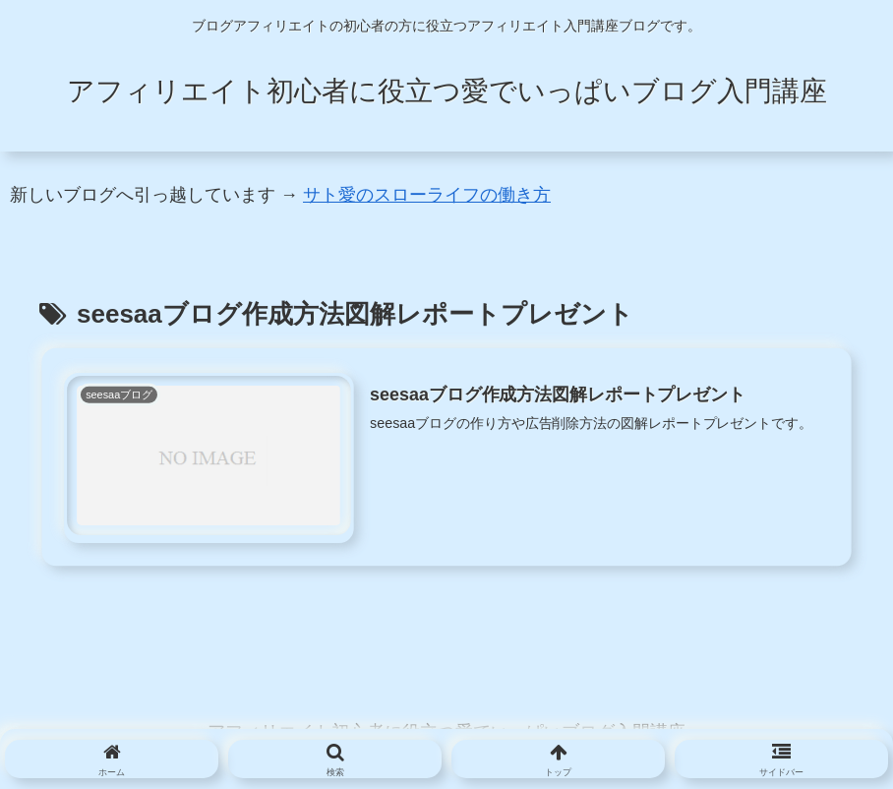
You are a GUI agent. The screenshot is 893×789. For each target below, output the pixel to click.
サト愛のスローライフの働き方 (427, 195)
